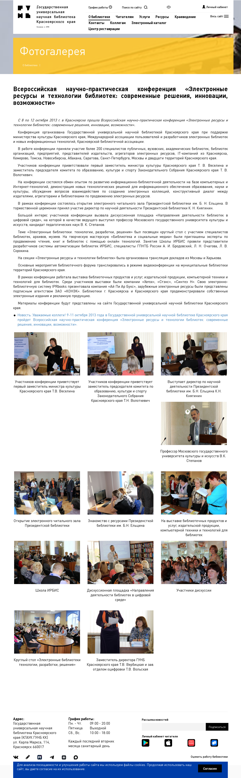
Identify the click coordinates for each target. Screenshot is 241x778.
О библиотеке (99, 16)
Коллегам (118, 22)
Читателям (125, 16)
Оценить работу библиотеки (209, 756)
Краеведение (185, 16)
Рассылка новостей (155, 719)
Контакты (96, 22)
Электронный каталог (148, 22)
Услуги (144, 16)
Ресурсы (162, 16)
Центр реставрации (104, 28)
